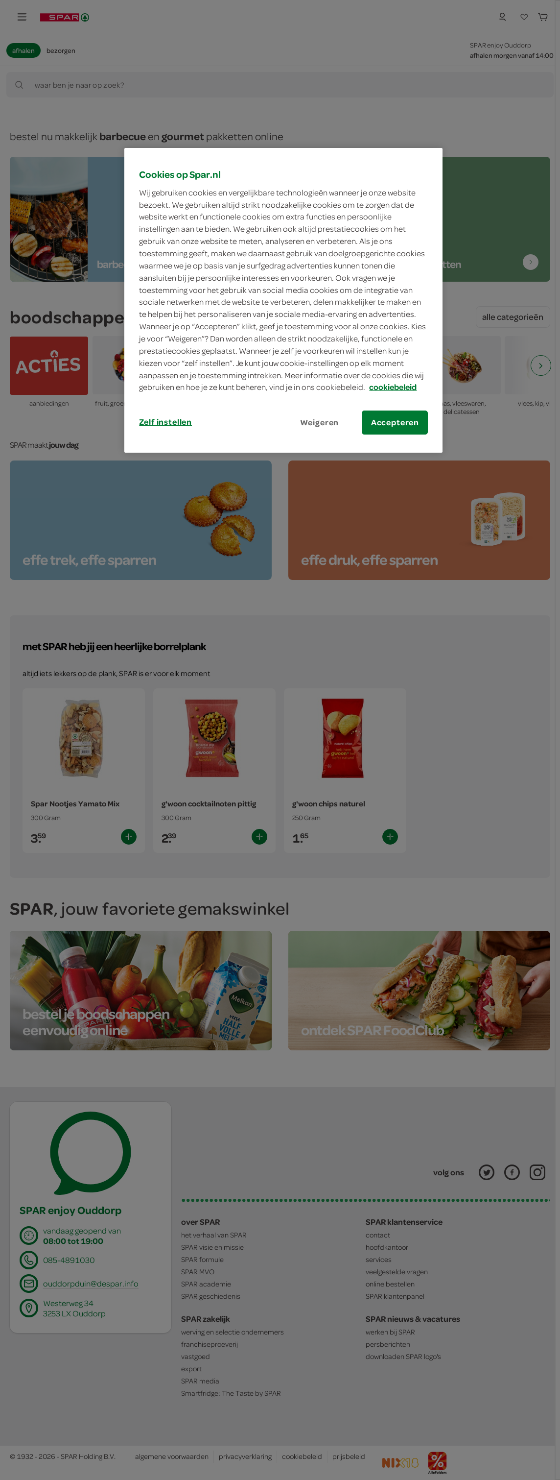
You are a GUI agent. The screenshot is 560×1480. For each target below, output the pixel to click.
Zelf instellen (165, 421)
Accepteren (395, 422)
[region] (283, 300)
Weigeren (319, 422)
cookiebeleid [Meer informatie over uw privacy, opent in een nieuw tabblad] (393, 387)
